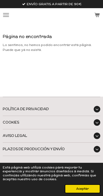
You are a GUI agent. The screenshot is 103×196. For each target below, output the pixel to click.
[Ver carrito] (97, 15)
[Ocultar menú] (6, 15)
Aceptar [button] (82, 188)
